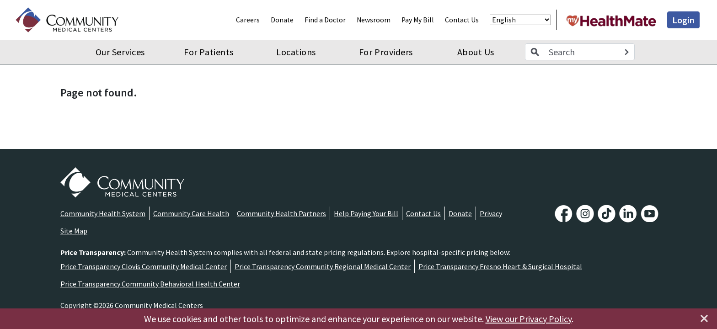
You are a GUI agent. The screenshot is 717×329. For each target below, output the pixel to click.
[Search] (626, 52)
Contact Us (462, 20)
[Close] (704, 318)
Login (683, 20)
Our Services (120, 52)
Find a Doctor (325, 20)
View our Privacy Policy (529, 318)
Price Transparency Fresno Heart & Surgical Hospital (500, 266)
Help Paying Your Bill (366, 213)
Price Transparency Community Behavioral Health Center (150, 283)
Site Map (73, 230)
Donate (282, 20)
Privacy (491, 213)
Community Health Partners (281, 213)
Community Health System (102, 213)
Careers (248, 20)
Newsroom (374, 20)
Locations (296, 52)
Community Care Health (191, 213)
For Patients (208, 52)
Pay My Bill (417, 20)
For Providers (386, 52)
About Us (475, 52)
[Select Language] (520, 20)
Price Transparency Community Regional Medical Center (323, 266)
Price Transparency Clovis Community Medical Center (143, 266)
